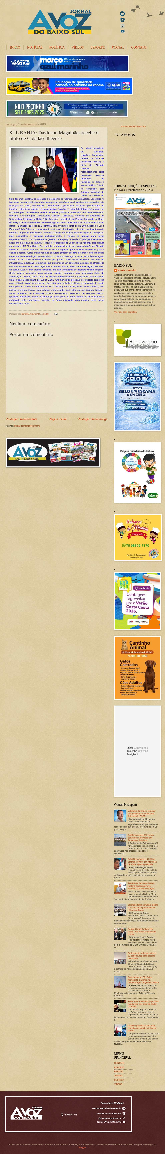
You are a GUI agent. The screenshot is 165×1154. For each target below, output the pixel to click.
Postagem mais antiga (93, 419)
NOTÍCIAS (34, 47)
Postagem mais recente (21, 419)
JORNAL (118, 47)
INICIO (15, 47)
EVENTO (118, 1071)
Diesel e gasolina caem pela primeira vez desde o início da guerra (142, 1028)
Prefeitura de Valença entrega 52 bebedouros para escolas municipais (142, 956)
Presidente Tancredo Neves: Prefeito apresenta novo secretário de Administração (141, 886)
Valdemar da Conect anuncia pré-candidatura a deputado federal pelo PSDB (141, 813)
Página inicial (57, 419)
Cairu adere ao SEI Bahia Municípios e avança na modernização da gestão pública (143, 980)
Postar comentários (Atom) (27, 426)
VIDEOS (118, 1084)
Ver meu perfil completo (125, 312)
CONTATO (138, 47)
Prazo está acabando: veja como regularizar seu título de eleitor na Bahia (143, 1004)
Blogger (82, 1147)
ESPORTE (97, 47)
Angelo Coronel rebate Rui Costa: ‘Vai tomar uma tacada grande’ (142, 931)
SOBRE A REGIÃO (127, 270)
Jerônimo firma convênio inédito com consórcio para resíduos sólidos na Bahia (143, 907)
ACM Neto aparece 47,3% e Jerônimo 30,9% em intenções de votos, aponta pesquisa (142, 862)
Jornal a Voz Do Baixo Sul (133, 126)
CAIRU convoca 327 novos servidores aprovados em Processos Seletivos (141, 837)
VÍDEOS (78, 47)
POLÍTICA (57, 47)
